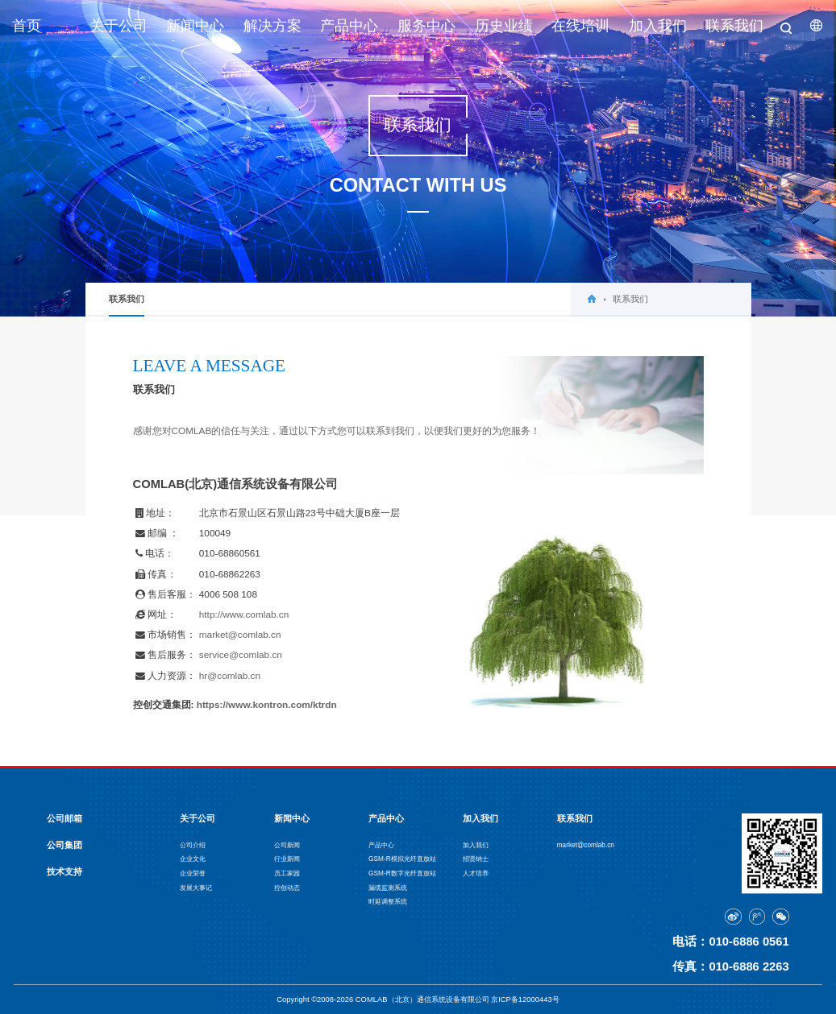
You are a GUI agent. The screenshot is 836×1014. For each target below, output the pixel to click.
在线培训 (580, 26)
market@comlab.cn (240, 634)
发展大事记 (196, 888)
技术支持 (64, 871)
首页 (26, 26)
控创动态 (287, 888)
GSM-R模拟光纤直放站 (402, 859)
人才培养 (476, 873)
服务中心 (426, 26)
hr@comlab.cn (229, 675)
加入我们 (658, 26)
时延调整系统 (387, 901)
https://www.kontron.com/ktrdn (267, 704)
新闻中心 (195, 26)
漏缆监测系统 (387, 888)
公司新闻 (287, 845)
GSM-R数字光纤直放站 (402, 873)
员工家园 (287, 873)
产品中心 (349, 26)
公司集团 (64, 845)
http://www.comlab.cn (244, 614)
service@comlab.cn (240, 654)
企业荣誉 (193, 873)
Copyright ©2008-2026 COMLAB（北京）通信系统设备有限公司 (384, 999)
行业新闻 (287, 859)
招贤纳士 (476, 859)
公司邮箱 (64, 818)
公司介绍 (193, 845)
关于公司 (118, 26)
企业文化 (193, 859)
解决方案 (272, 26)
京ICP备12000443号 (525, 999)
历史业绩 (504, 26)
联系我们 (734, 26)
